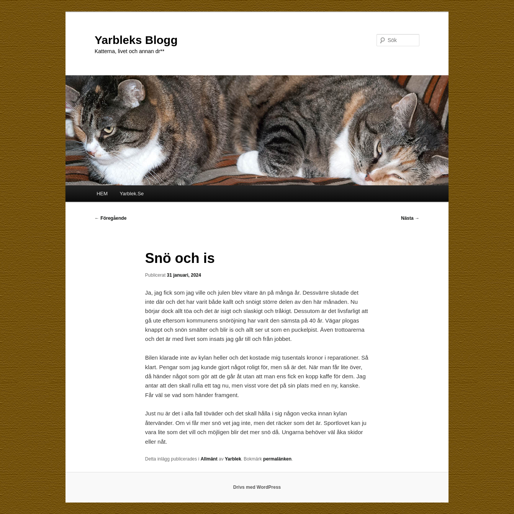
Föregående (110, 218)
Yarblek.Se (132, 193)
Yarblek (233, 459)
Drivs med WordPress (257, 487)
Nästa (410, 218)
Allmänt (209, 459)
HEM (102, 193)
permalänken (277, 459)
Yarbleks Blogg (136, 40)
